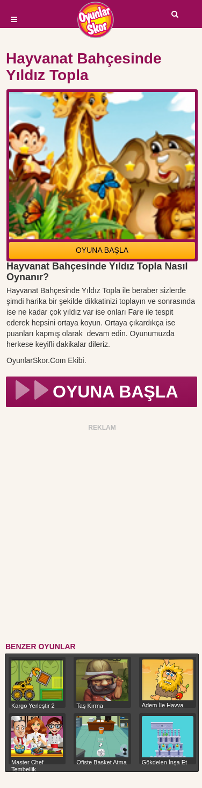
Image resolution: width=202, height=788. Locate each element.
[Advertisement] (100, 535)
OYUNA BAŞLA (102, 250)
